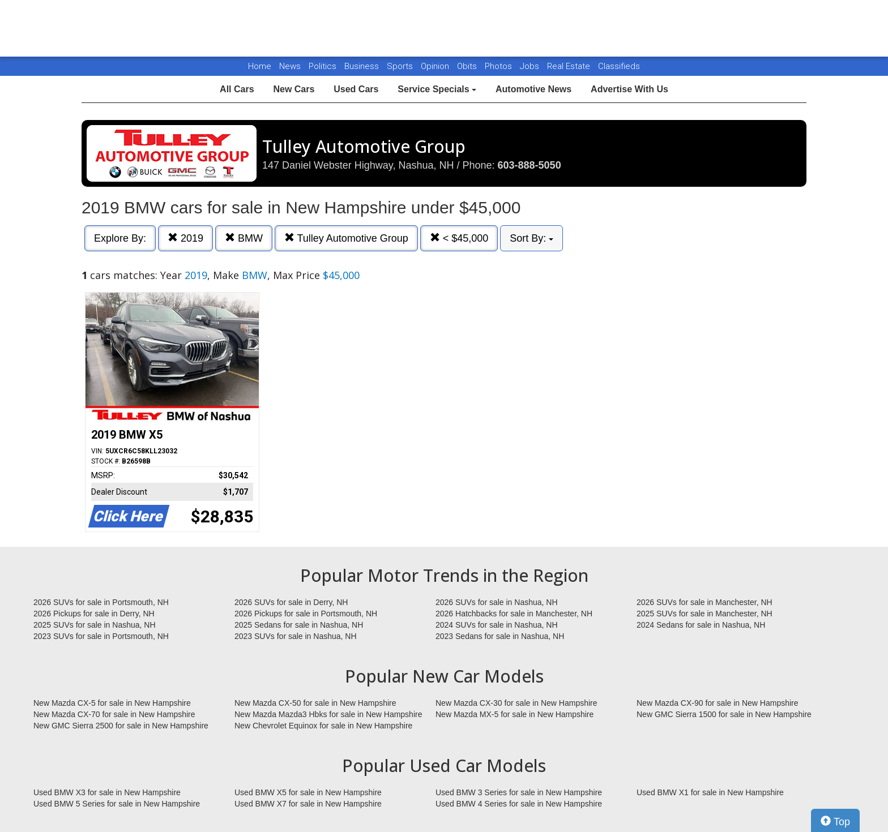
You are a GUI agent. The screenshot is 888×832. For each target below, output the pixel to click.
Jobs (530, 66)
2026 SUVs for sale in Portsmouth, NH (101, 602)
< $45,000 (459, 238)
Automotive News (533, 89)
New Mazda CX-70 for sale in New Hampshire (114, 714)
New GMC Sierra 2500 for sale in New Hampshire (120, 725)
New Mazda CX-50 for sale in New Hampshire (315, 702)
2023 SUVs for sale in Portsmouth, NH (101, 636)
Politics (322, 66)
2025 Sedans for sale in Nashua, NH (298, 624)
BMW (244, 238)
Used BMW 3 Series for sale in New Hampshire (519, 792)
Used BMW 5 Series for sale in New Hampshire (116, 803)
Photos (499, 66)
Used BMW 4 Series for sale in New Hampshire (519, 803)
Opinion (436, 66)
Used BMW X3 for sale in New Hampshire (107, 792)
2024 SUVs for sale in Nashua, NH (497, 624)
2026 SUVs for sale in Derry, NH (291, 602)
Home (259, 66)
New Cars (293, 89)
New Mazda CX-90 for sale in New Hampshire (718, 702)
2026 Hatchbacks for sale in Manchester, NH (514, 613)
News (290, 66)
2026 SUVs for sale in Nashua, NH (497, 602)
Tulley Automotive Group (346, 238)
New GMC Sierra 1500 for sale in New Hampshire (724, 714)
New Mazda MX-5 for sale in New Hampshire (515, 714)
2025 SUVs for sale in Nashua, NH (94, 624)
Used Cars (356, 89)
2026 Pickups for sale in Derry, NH (94, 613)
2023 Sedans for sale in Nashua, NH (500, 636)
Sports (401, 66)
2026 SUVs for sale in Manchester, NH (704, 602)
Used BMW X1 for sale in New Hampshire (710, 792)
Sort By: (531, 238)
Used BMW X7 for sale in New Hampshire (308, 803)
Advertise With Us (629, 89)
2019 (185, 238)
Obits (468, 66)
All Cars (237, 89)
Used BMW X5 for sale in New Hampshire (308, 792)
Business (362, 66)
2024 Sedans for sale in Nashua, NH (701, 624)
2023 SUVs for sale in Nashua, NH (295, 636)
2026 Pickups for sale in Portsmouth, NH (305, 613)
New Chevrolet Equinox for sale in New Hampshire (323, 725)
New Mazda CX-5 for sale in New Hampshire (112, 702)
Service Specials (437, 89)
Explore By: (120, 238)
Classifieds (619, 66)
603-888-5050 (529, 165)
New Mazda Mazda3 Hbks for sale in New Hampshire (328, 714)
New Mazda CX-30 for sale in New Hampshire (516, 702)
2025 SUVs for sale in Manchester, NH (704, 613)
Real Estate (569, 66)
